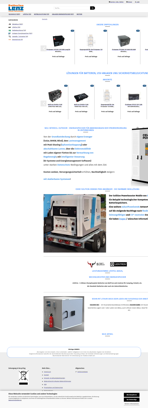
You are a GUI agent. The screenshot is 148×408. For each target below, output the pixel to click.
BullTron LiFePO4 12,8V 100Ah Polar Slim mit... (81, 105)
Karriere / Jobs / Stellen (116, 2)
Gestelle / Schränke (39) (18, 37)
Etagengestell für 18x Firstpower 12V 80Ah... (91, 50)
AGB (45, 384)
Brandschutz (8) (16, 39)
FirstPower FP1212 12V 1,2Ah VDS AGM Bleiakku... (133, 105)
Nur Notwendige (132, 399)
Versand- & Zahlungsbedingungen (54, 378)
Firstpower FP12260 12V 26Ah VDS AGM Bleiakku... (124, 50)
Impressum (47, 372)
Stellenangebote (82, 372)
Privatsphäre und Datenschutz (53, 387)
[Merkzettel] (133, 8)
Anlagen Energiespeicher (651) (63, 14)
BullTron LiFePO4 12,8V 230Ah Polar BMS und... (55, 105)
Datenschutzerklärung (15, 400)
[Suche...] (92, 8)
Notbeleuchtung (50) (41, 14)
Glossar (129, 2)
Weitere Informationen (132, 404)
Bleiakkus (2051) (14, 14)
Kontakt (46, 375)
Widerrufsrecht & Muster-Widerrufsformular (57, 381)
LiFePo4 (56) (27, 14)
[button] (138, 8)
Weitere (79, 14)
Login (137, 2)
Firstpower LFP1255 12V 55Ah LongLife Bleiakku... (58, 50)
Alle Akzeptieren (132, 395)
